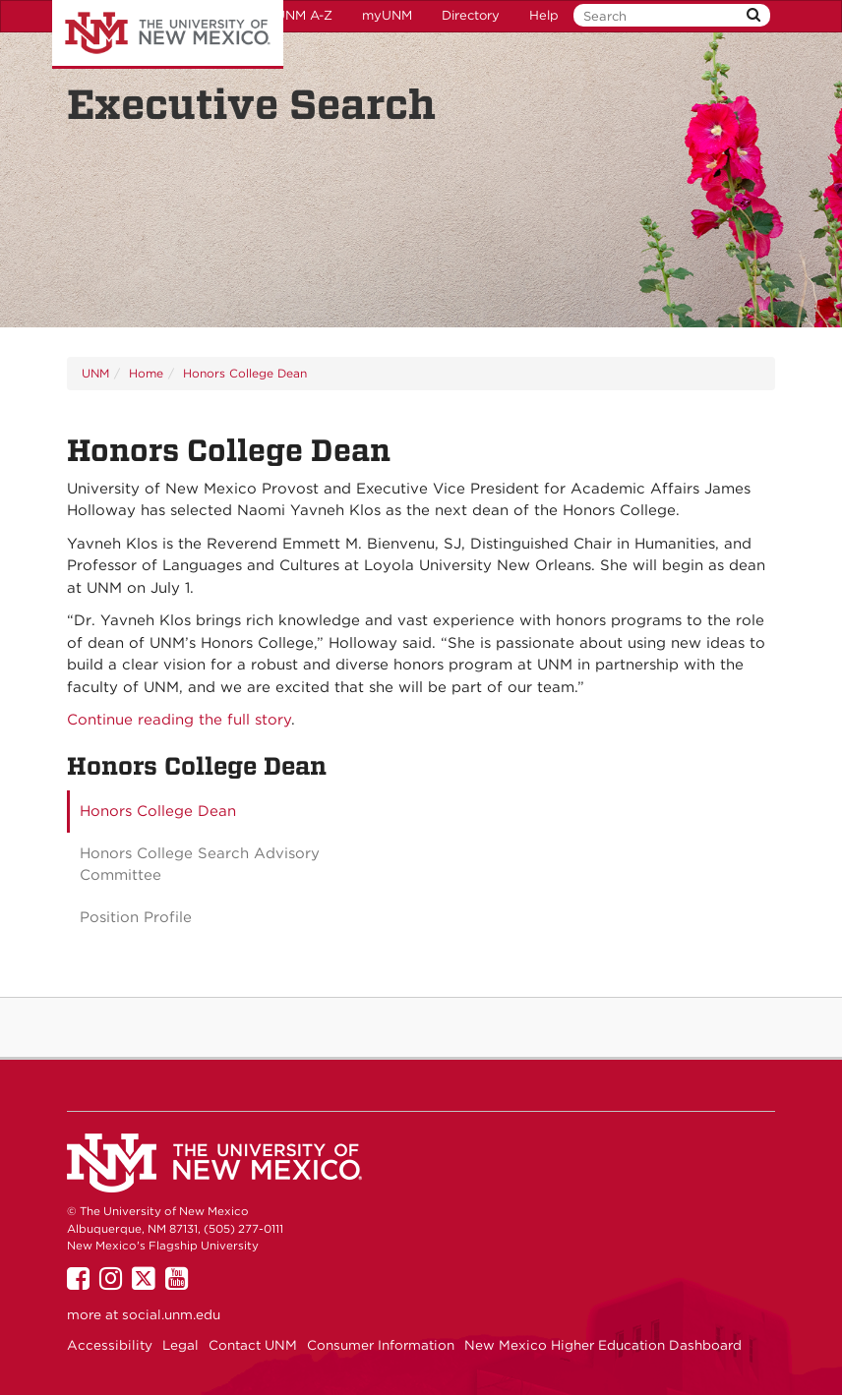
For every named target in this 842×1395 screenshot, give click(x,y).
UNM (95, 373)
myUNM (387, 15)
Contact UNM (253, 1345)
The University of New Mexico (167, 34)
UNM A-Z (303, 15)
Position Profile (136, 917)
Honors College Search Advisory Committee (200, 864)
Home (146, 373)
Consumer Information (380, 1345)
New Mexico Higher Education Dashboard (603, 1345)
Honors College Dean (245, 373)
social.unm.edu (171, 1314)
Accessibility (109, 1345)
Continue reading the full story (179, 719)
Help (544, 15)
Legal (180, 1345)
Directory (471, 15)
